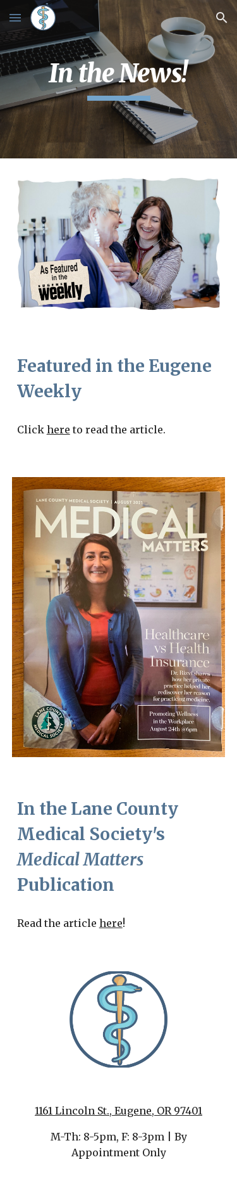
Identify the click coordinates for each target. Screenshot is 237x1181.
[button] (15, 17)
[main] (119, 79)
